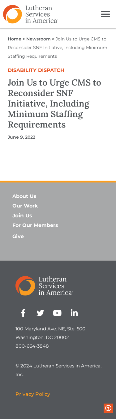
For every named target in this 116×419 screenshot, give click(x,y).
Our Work (25, 206)
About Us (24, 196)
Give (18, 236)
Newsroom (38, 39)
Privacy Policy (32, 394)
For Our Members (35, 225)
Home (14, 39)
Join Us (22, 215)
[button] (105, 14)
